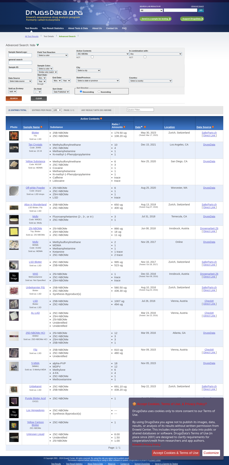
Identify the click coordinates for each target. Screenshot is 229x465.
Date (138, 127)
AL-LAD (35, 312)
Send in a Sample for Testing (166, 464)
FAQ (124, 28)
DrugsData (209, 144)
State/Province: (83, 77)
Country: (133, 78)
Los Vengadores (35, 410)
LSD (35, 301)
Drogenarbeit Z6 (209, 228)
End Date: (57, 77)
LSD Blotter (35, 261)
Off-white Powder (35, 187)
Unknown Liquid (35, 434)
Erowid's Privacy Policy (146, 444)
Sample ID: (14, 67)
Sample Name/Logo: (17, 52)
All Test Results (31, 36)
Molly (35, 216)
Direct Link (209, 135)
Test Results (31, 28)
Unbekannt (35, 386)
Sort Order (57, 89)
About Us (97, 28)
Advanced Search (197, 6)
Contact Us (112, 28)
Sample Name (31, 127)
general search (16, 59)
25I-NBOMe (35, 228)
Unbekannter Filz (35, 287)
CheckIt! (209, 301)
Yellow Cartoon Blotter (35, 423)
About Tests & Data (78, 28)
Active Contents (83, 51)
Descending (88, 92)
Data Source (14, 78)
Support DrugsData (142, 464)
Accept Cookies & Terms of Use (175, 453)
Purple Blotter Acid (35, 398)
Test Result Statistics (53, 28)
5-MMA (35, 363)
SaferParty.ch (209, 132)
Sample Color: (44, 66)
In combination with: (138, 51)
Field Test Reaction (46, 52)
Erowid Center (155, 460)
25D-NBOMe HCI (35, 332)
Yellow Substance (35, 161)
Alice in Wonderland (35, 204)
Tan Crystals (35, 144)
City (78, 67)
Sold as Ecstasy (15, 88)
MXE (35, 273)
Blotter (35, 132)
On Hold (38, 89)
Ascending (106, 92)
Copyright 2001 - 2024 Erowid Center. (60, 458)
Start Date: (42, 75)
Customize (211, 453)
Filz (35, 349)
